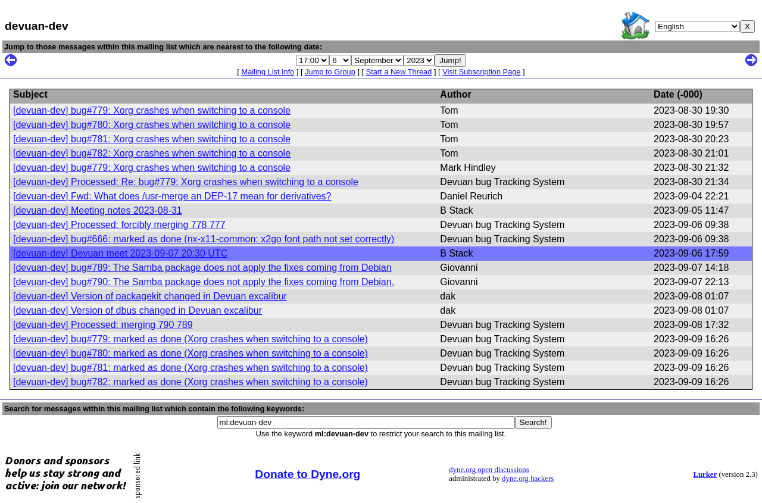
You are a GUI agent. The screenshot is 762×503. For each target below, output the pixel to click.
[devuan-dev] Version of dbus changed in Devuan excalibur (137, 310)
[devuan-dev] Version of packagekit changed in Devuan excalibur (150, 296)
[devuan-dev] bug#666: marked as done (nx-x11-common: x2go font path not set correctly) (203, 239)
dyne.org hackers (528, 478)
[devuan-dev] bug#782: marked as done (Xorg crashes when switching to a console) (190, 382)
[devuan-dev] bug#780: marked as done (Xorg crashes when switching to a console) (190, 353)
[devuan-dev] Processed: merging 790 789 (103, 325)
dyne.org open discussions (489, 469)
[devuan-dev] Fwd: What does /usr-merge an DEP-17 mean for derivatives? (172, 196)
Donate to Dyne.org (307, 474)
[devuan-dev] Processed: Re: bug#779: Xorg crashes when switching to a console (185, 182)
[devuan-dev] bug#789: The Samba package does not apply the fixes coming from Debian (202, 268)
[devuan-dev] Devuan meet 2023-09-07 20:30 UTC (120, 253)
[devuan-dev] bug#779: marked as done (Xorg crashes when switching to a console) (190, 339)
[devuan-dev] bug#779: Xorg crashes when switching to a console (152, 110)
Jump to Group (330, 71)
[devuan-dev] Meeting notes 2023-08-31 (97, 210)
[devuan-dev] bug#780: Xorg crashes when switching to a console (152, 125)
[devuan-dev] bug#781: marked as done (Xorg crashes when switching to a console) (190, 368)
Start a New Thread (399, 71)
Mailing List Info (267, 71)
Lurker (705, 474)
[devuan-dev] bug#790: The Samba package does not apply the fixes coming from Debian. (203, 282)
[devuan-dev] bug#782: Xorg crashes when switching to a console (152, 153)
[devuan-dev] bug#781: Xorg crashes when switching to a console (152, 139)
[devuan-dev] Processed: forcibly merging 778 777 (119, 225)
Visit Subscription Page (481, 71)
